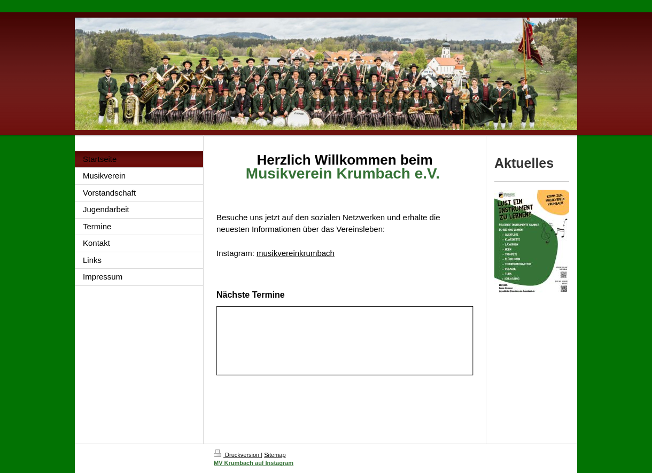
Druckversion (237, 455)
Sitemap (274, 455)
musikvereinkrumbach (296, 253)
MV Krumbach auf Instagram (253, 463)
